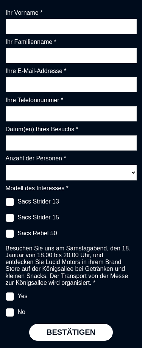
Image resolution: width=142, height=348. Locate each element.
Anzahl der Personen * (36, 158)
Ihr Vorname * (24, 12)
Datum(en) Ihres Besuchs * (42, 129)
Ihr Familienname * (31, 42)
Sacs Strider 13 (38, 201)
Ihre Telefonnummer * (35, 100)
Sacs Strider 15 (38, 217)
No (21, 312)
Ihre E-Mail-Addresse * (36, 71)
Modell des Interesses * (37, 188)
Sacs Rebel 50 (37, 233)
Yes (23, 296)
